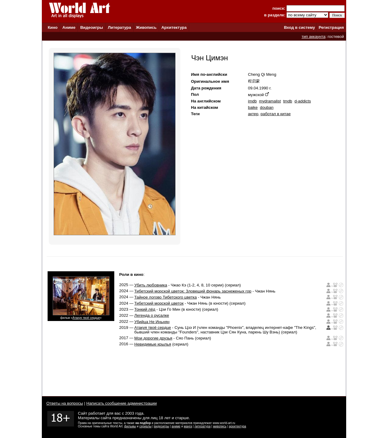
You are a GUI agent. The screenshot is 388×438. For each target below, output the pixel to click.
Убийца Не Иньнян (151, 321)
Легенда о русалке (151, 315)
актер (253, 114)
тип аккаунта (314, 36)
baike (253, 107)
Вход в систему (299, 27)
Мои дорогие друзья (153, 338)
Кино (53, 27)
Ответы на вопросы (64, 403)
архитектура (237, 426)
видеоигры (161, 426)
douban (266, 107)
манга (188, 426)
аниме (176, 426)
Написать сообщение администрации (121, 403)
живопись (219, 426)
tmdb (287, 101)
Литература (119, 27)
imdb (252, 101)
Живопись (146, 27)
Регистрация (331, 27)
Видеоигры (91, 27)
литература (202, 426)
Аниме (68, 27)
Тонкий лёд (144, 309)
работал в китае (276, 114)
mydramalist (270, 101)
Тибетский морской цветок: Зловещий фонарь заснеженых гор (192, 291)
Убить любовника (150, 285)
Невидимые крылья (152, 344)
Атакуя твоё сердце (86, 317)
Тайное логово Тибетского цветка (165, 297)
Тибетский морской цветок (158, 303)
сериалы (145, 426)
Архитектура (173, 27)
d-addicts (302, 101)
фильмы (130, 426)
